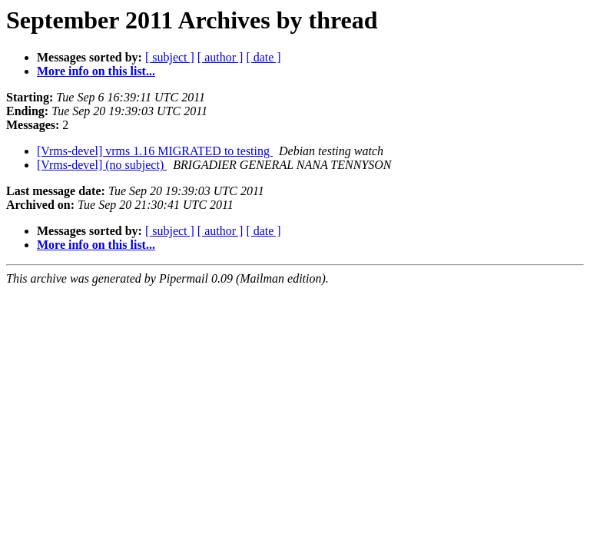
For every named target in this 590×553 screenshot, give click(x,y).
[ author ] (220, 57)
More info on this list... (96, 71)
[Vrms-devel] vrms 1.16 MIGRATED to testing (155, 150)
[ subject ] (169, 57)
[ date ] (263, 57)
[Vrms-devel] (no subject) (102, 164)
